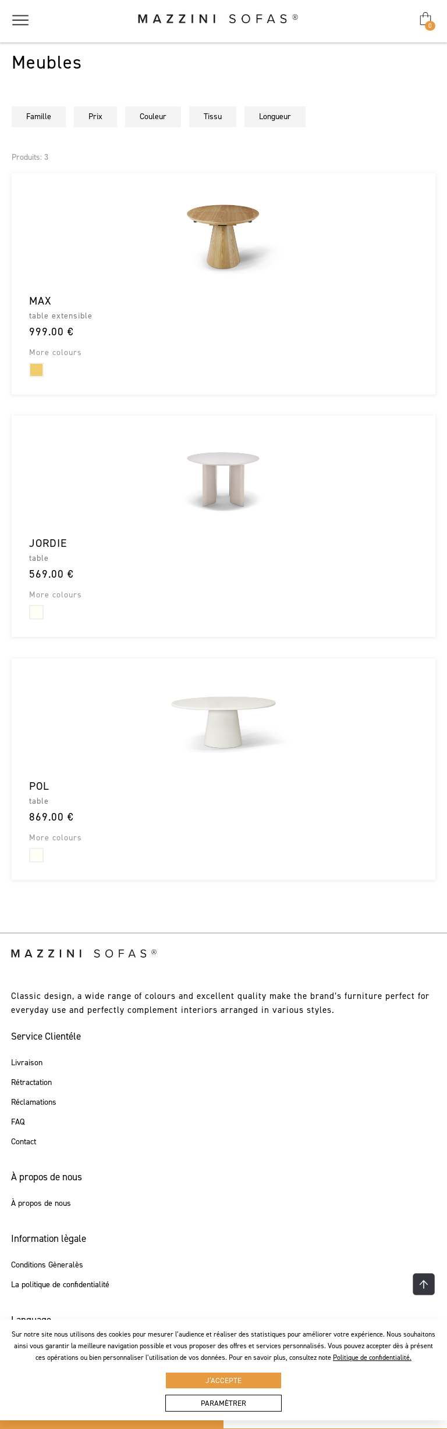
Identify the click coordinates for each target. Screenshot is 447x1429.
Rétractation (31, 1083)
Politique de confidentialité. (372, 1357)
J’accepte (223, 1380)
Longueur (275, 116)
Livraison (26, 1063)
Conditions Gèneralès (47, 1265)
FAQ (17, 1122)
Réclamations (33, 1102)
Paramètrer (223, 1403)
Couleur (153, 116)
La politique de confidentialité (60, 1285)
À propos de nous (41, 1203)
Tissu (213, 116)
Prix (95, 116)
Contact (23, 1142)
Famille (38, 116)
